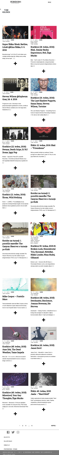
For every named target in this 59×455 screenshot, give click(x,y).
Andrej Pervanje (35, 240)
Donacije (7, 445)
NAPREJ (53, 425)
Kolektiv (7, 437)
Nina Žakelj (34, 93)
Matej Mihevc (34, 41)
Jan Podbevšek (6, 190)
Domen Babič (34, 42)
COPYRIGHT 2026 (18, 452)
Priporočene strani (10, 449)
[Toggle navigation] (49, 2)
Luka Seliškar (34, 241)
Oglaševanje (8, 441)
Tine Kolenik (6, 41)
